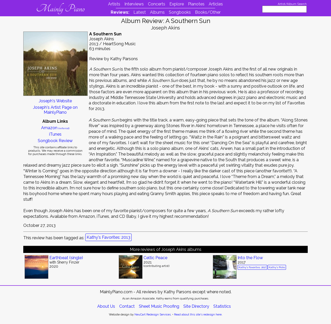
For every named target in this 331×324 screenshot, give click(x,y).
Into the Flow (250, 257)
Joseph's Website (55, 100)
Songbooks (180, 12)
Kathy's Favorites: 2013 (108, 237)
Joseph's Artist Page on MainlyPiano (55, 110)
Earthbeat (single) (66, 257)
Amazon (55, 127)
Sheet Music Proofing (159, 306)
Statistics (222, 306)
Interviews (134, 4)
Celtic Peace (155, 257)
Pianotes (196, 4)
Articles (216, 4)
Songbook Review (55, 140)
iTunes (55, 134)
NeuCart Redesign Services (152, 314)
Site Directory (196, 306)
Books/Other (208, 12)
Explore (176, 4)
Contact (127, 306)
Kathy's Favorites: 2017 (252, 267)
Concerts (156, 4)
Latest (139, 12)
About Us (106, 306)
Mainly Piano (60, 8)
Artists (114, 4)
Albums (157, 12)
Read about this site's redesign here (198, 314)
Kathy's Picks (277, 267)
